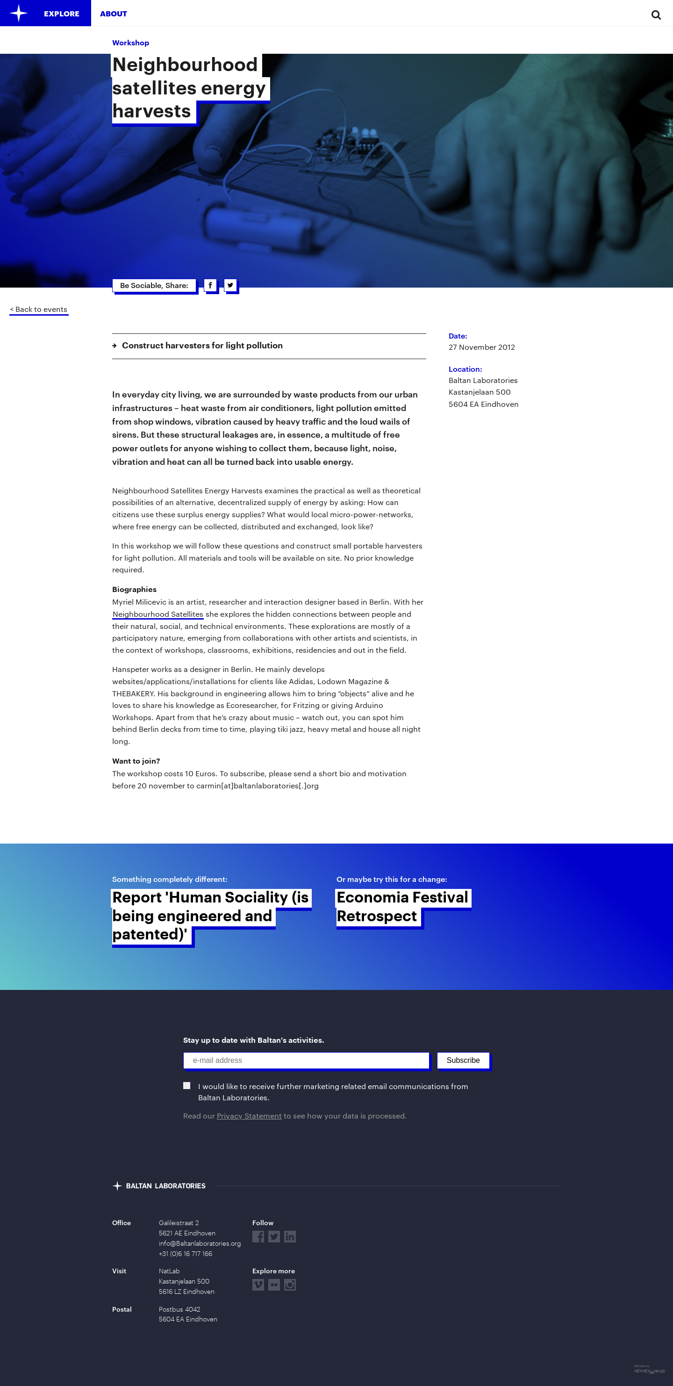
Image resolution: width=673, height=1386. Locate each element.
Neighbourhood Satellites (158, 613)
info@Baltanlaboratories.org (200, 1243)
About (113, 13)
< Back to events (38, 308)
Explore (61, 13)
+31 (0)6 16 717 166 (185, 1253)
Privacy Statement (249, 1115)
